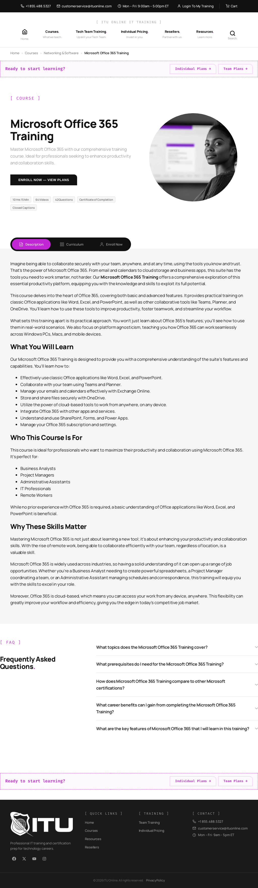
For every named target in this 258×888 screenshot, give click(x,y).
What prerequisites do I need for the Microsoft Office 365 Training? (159, 664)
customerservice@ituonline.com (84, 6)
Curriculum (71, 244)
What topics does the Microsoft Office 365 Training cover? (151, 647)
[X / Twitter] (24, 859)
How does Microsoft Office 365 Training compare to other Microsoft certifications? (160, 684)
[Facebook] (14, 859)
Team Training (149, 822)
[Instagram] (44, 859)
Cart (231, 6)
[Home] (25, 35)
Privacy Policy (155, 880)
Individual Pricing (151, 830)
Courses (31, 53)
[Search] (232, 35)
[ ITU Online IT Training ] (129, 22)
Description (31, 244)
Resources (93, 839)
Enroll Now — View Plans (43, 180)
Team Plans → (235, 69)
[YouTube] (34, 859)
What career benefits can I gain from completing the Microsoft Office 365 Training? (166, 708)
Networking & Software (61, 53)
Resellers (92, 847)
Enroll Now (111, 244)
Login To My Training (195, 6)
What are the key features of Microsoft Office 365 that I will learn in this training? (172, 728)
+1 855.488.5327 (36, 6)
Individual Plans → (193, 69)
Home (14, 53)
